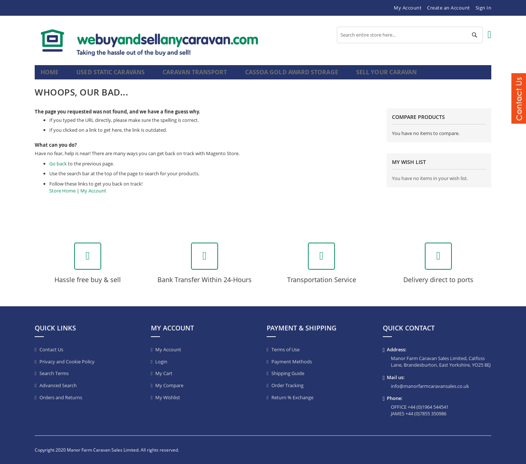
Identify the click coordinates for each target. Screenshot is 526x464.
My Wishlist (167, 397)
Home (50, 75)
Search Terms (54, 373)
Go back (58, 169)
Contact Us (51, 349)
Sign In (484, 7)
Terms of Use (285, 349)
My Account (408, 7)
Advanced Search (58, 385)
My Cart (163, 373)
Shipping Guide (287, 373)
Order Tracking (287, 385)
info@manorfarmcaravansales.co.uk (430, 386)
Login (161, 361)
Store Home (62, 196)
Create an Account (448, 7)
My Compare (169, 385)
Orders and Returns (60, 397)
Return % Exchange (292, 397)
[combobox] (410, 35)
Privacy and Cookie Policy (67, 361)
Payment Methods (291, 361)
